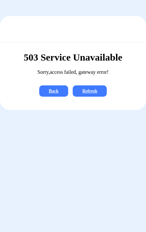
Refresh (89, 91)
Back (54, 91)
